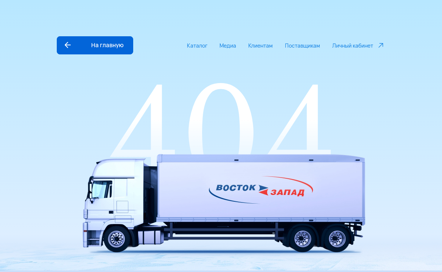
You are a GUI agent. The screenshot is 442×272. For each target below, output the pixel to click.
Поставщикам (302, 45)
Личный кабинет (358, 45)
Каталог (197, 45)
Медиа (227, 45)
